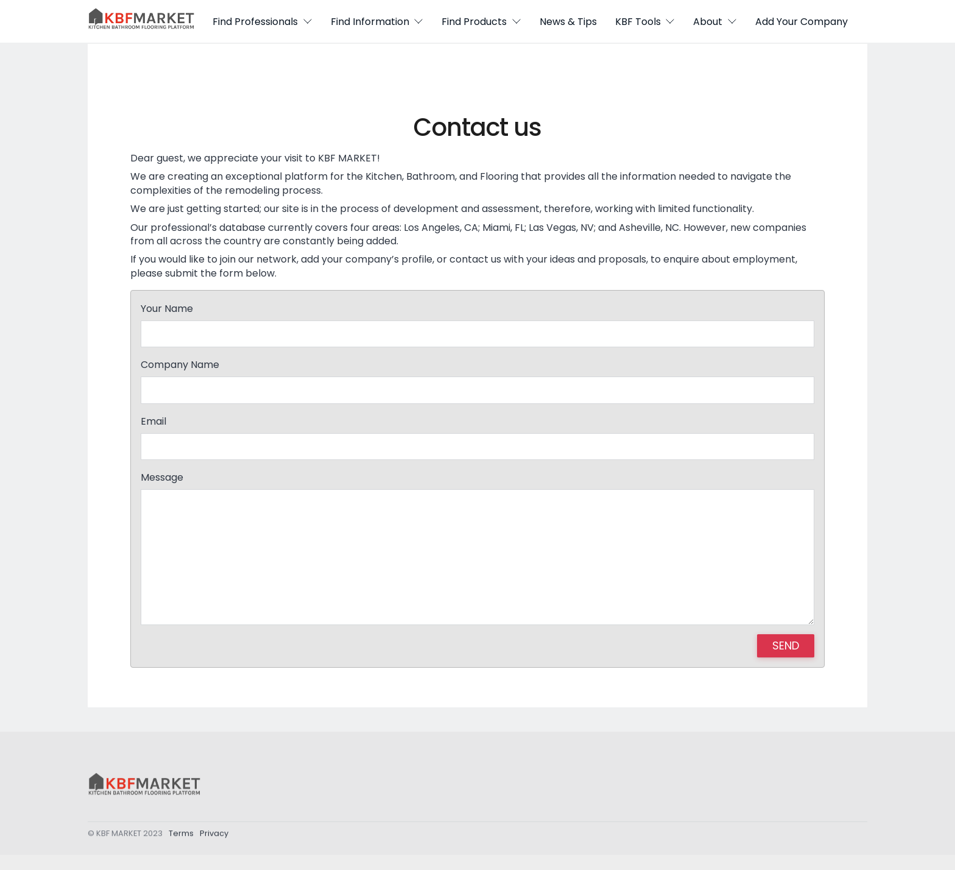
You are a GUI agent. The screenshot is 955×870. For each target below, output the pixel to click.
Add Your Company (801, 22)
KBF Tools (645, 22)
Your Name (167, 309)
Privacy (214, 836)
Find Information (377, 22)
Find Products (481, 22)
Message (162, 477)
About (715, 22)
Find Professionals (262, 22)
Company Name (180, 365)
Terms (181, 836)
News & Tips (568, 22)
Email (153, 421)
